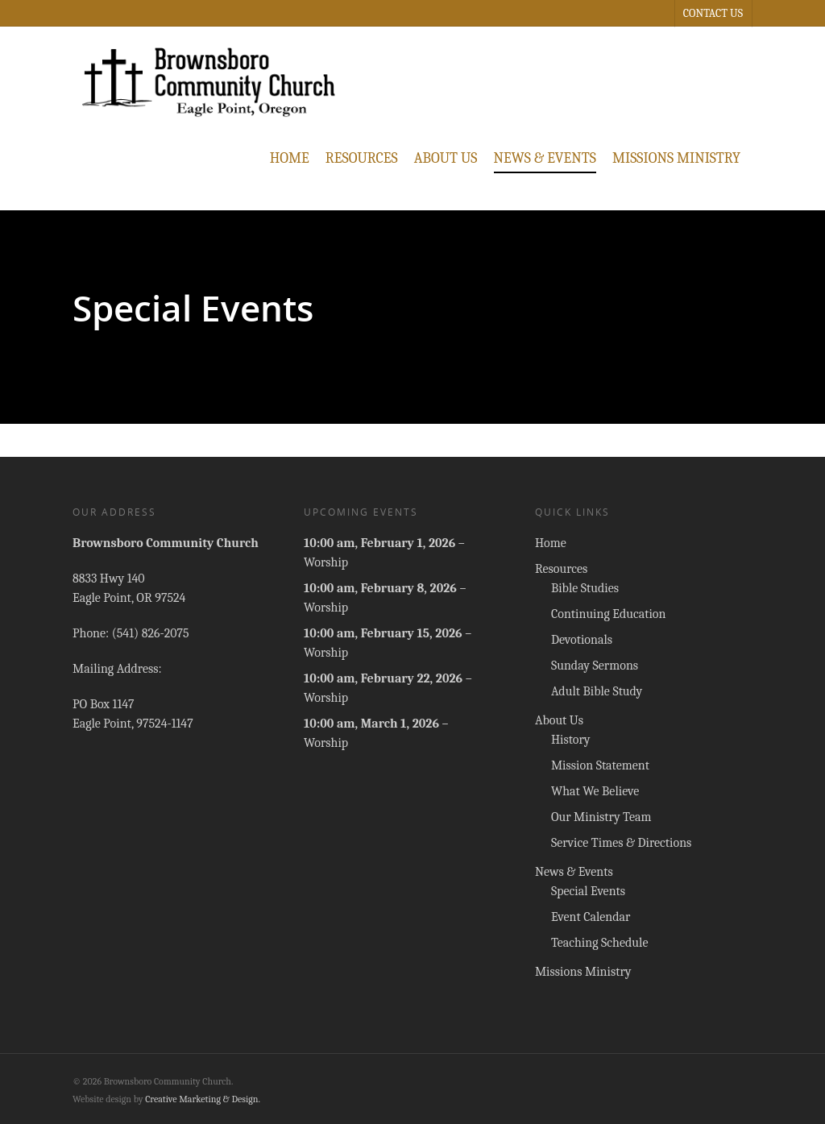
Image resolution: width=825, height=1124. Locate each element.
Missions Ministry (676, 158)
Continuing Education (608, 614)
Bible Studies (585, 588)
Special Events (588, 891)
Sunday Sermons (594, 665)
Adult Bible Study (596, 691)
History (571, 739)
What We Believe (595, 791)
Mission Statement (600, 765)
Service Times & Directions (621, 843)
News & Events (545, 158)
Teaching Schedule (600, 942)
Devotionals (581, 640)
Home (289, 158)
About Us (446, 158)
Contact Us (713, 13)
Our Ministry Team (601, 817)
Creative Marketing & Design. (202, 1099)
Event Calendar (591, 917)
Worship (326, 562)
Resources (361, 158)
